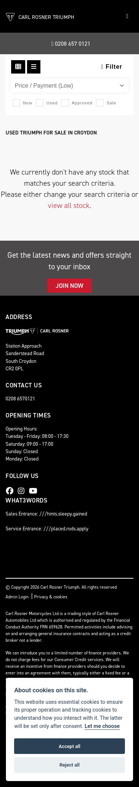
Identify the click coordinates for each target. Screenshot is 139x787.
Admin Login (17, 597)
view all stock (69, 205)
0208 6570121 (20, 398)
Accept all (69, 746)
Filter (111, 67)
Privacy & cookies (50, 597)
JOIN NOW (69, 286)
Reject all (69, 765)
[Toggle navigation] (127, 16)
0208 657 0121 (71, 44)
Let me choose (102, 726)
